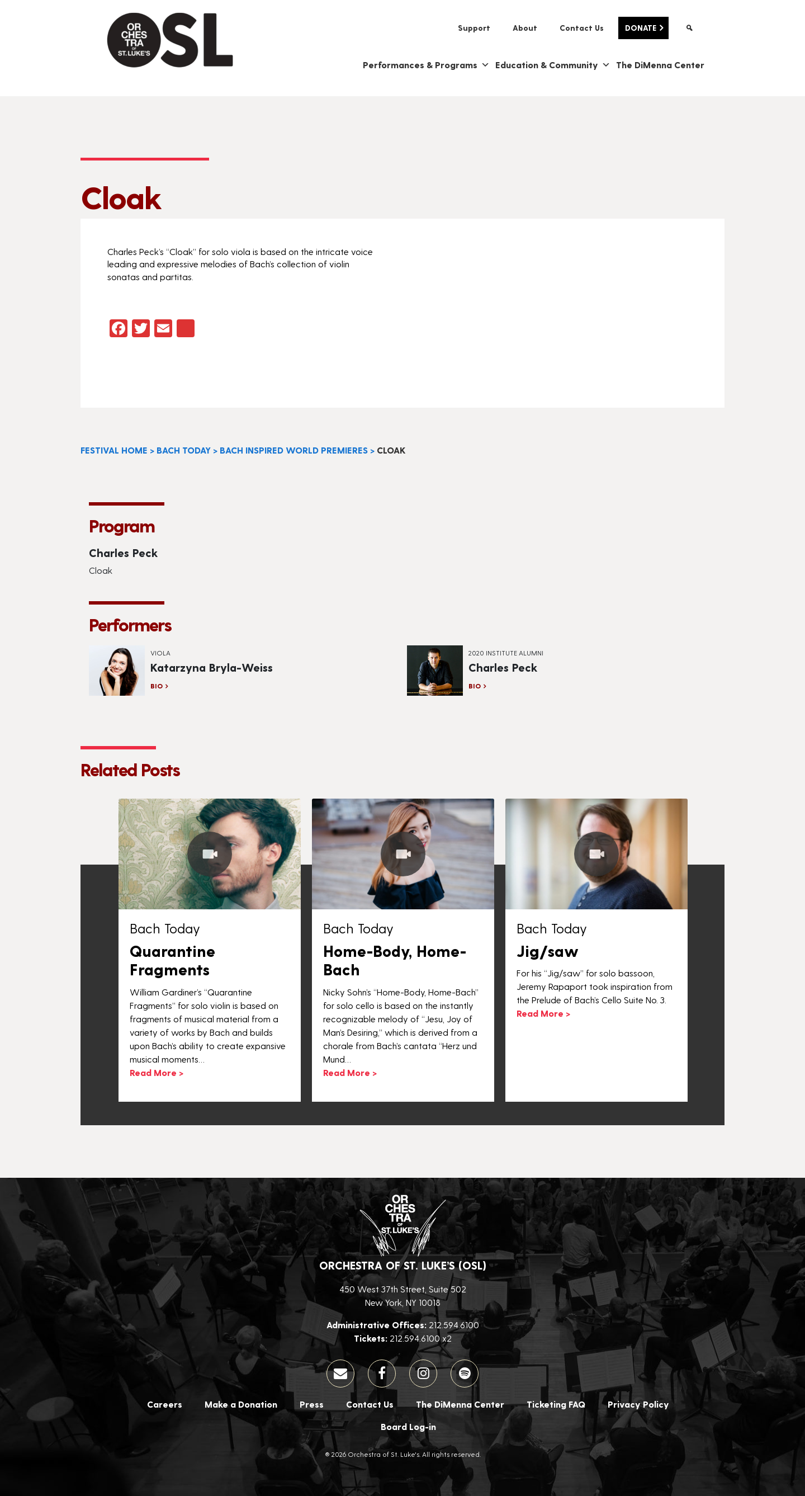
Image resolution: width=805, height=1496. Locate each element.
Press (312, 1404)
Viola (160, 653)
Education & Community (552, 65)
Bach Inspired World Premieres (294, 450)
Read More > (156, 1072)
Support (474, 27)
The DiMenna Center (660, 64)
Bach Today (184, 450)
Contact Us (582, 27)
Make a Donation (241, 1404)
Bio (156, 686)
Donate (640, 27)
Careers (164, 1404)
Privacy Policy (638, 1404)
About (525, 27)
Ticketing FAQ (556, 1404)
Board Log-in (408, 1426)
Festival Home (114, 450)
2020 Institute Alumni (505, 653)
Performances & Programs (426, 65)
